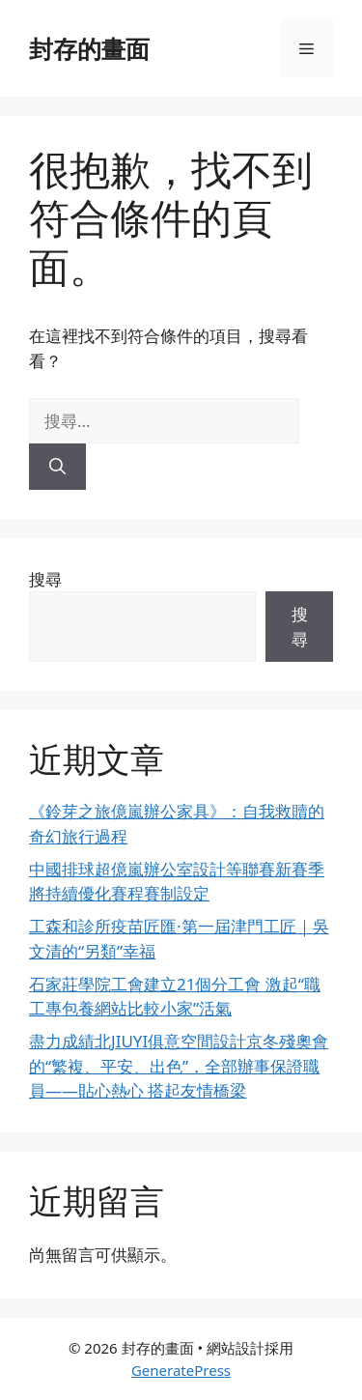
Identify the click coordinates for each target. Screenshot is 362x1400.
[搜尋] (57, 466)
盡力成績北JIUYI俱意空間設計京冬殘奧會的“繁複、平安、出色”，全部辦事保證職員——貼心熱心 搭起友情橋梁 (178, 1065)
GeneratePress (181, 1370)
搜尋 (45, 579)
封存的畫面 (89, 48)
